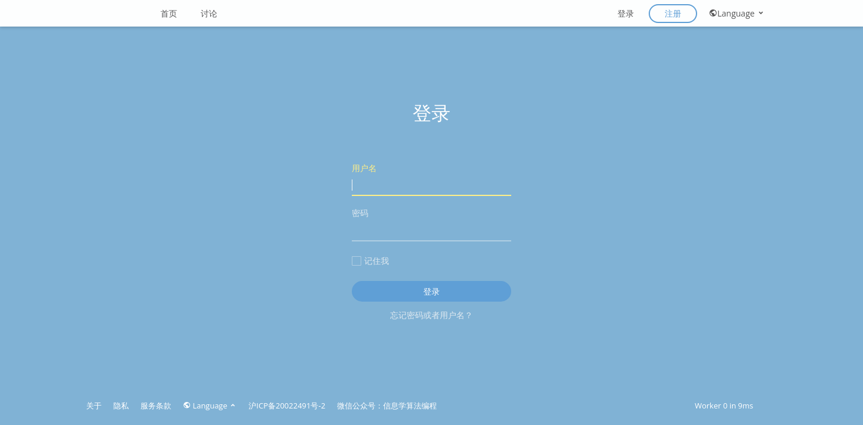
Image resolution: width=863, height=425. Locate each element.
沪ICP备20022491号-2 (287, 405)
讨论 (209, 13)
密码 (431, 224)
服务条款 (155, 405)
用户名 (431, 179)
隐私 (121, 405)
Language (737, 13)
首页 (169, 13)
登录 (625, 13)
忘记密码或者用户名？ (431, 315)
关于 (94, 405)
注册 (673, 13)
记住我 (370, 260)
